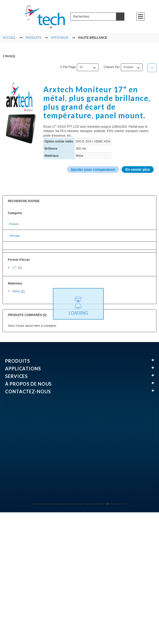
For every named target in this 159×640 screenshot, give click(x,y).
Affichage (14, 235)
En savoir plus (137, 169)
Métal (16, 291)
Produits (14, 224)
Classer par (112, 67)
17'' (14, 267)
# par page (68, 67)
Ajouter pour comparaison (93, 169)
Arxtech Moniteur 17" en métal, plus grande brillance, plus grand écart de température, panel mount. (96, 102)
